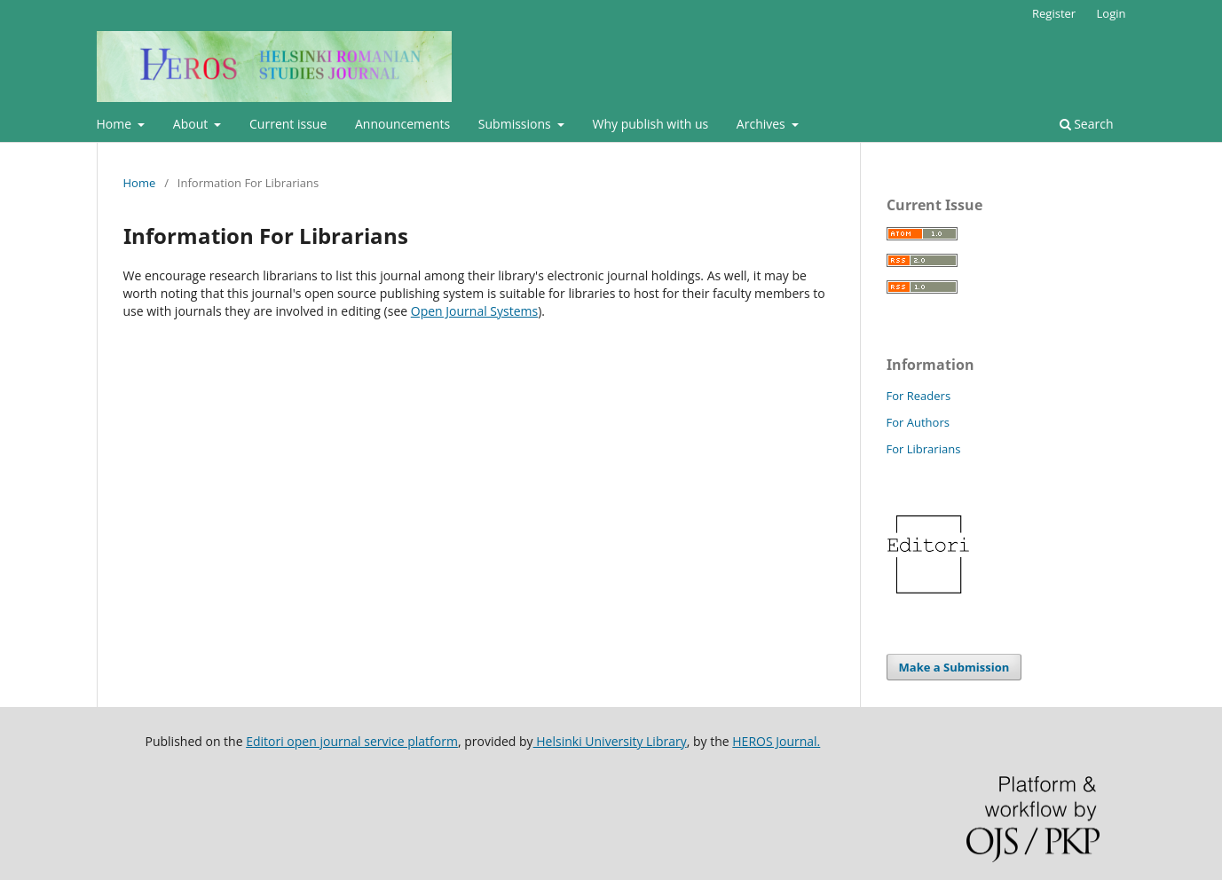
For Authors (918, 422)
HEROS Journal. (776, 741)
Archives (763, 123)
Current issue (288, 123)
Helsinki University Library (610, 741)
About (192, 123)
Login (1111, 13)
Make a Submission (954, 667)
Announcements (402, 123)
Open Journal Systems (474, 310)
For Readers (919, 396)
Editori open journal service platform (352, 741)
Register (1054, 13)
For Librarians (924, 449)
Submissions (516, 123)
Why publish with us (651, 123)
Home (116, 123)
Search (1087, 123)
